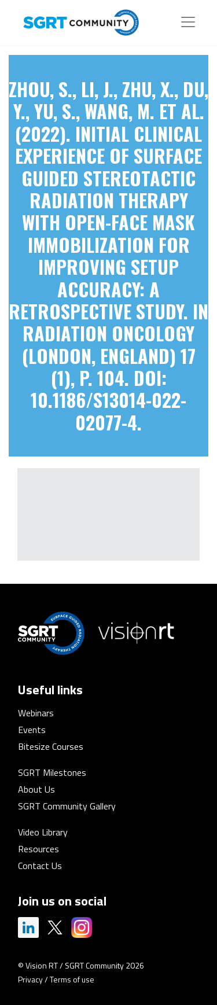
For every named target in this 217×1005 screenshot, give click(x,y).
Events (32, 730)
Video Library (43, 832)
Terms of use (72, 979)
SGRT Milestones (52, 772)
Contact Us (40, 866)
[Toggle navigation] (188, 22)
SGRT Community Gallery (67, 806)
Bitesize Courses (50, 746)
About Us (36, 789)
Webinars (36, 713)
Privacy (30, 979)
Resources (38, 849)
